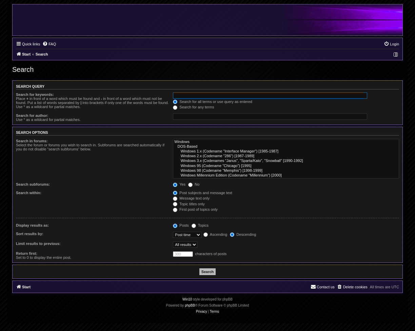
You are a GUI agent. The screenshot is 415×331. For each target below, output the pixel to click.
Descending (243, 234)
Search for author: (32, 115)
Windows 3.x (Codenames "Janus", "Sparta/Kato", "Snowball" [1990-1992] (286, 161)
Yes (179, 184)
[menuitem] (49, 44)
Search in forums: (32, 141)
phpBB (190, 305)
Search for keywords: (35, 94)
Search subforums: (33, 184)
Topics (200, 225)
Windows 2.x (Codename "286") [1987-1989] (286, 156)
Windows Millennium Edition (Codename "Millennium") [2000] (286, 175)
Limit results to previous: (38, 244)
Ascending (215, 234)
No (193, 184)
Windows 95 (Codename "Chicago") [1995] (286, 166)
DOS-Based (286, 146)
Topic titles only (188, 204)
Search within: (28, 193)
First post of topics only (195, 209)
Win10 (187, 299)
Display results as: (32, 225)
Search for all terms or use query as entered (212, 102)
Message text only (191, 198)
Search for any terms (193, 107)
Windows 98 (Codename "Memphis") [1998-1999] (286, 170)
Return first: (26, 253)
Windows (286, 142)
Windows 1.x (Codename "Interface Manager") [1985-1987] (286, 151)
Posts (181, 225)
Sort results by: (29, 234)
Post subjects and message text (202, 193)
